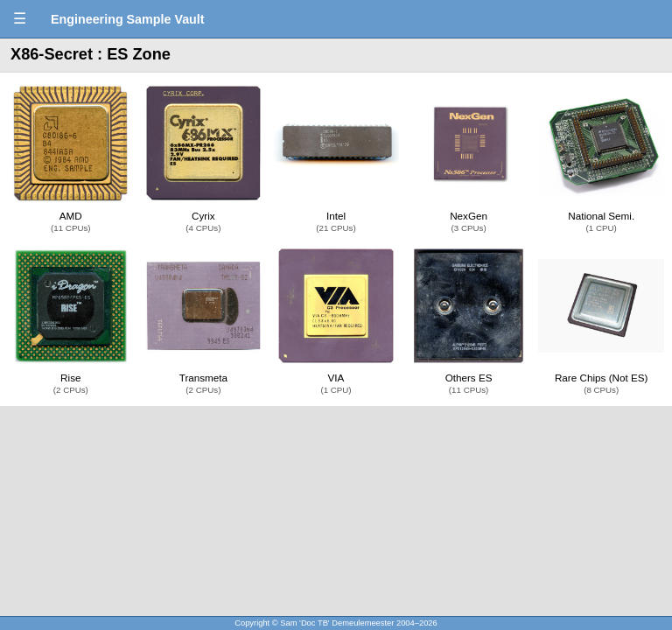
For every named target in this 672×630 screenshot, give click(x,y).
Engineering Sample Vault (128, 19)
